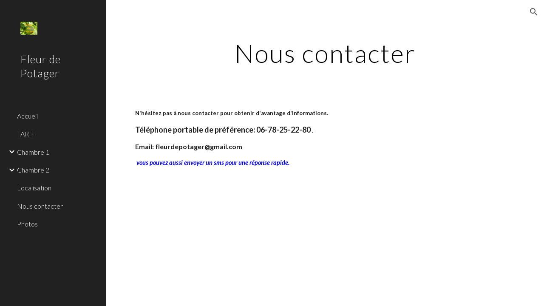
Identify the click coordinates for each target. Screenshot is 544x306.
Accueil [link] (27, 116)
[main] (325, 53)
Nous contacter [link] (40, 206)
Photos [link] (27, 224)
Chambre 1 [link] (33, 152)
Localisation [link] (34, 188)
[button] (534, 12)
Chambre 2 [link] (33, 170)
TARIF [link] (26, 134)
